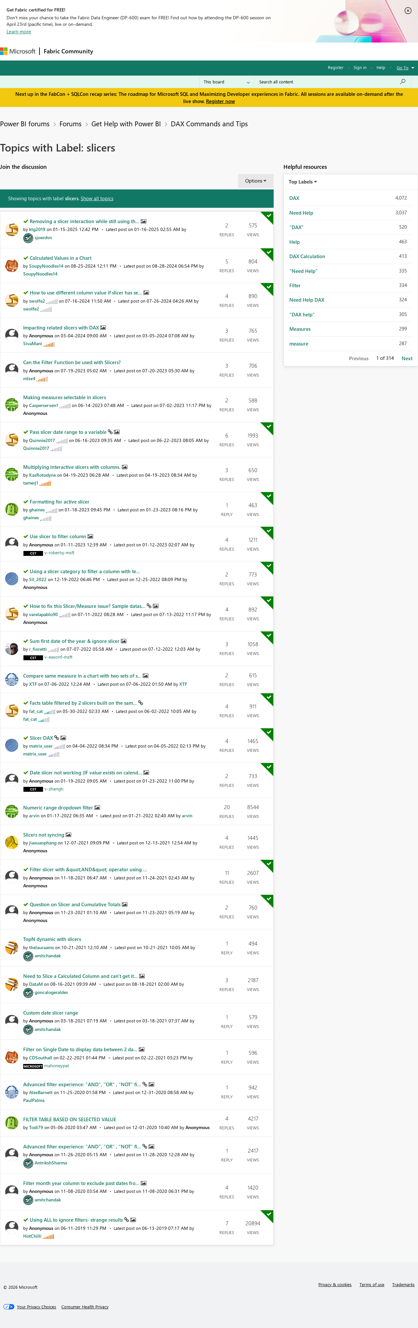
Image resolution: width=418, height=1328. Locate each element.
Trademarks (403, 1284)
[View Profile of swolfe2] (37, 301)
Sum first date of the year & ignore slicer (75, 641)
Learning (247, 51)
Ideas (163, 51)
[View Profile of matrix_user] (41, 746)
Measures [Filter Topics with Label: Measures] (300, 329)
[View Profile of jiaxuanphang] (42, 842)
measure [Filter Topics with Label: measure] (298, 343)
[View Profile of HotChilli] (32, 1236)
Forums (108, 51)
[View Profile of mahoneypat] (56, 1065)
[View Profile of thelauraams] (41, 947)
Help (381, 67)
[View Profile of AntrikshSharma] (51, 1162)
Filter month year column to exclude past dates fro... (82, 1183)
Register (336, 67)
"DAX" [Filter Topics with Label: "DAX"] (296, 227)
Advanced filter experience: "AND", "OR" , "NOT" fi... (82, 1084)
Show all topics (97, 198)
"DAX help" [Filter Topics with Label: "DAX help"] (302, 314)
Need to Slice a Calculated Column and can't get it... (81, 976)
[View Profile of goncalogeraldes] (51, 992)
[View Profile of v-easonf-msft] (58, 657)
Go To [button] (403, 67)
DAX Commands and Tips (209, 123)
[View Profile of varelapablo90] (43, 614)
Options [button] (253, 180)
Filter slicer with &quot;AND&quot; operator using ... (88, 869)
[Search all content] (332, 82)
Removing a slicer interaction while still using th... (85, 221)
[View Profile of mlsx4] (29, 378)
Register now (220, 101)
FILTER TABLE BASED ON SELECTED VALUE (69, 1119)
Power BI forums (25, 123)
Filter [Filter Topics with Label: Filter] (295, 285)
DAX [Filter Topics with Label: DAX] (294, 198)
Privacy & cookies (335, 1284)
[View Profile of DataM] (36, 984)
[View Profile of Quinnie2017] (42, 440)
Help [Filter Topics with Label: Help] (294, 242)
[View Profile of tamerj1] (30, 483)
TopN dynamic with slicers (52, 939)
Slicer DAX (42, 738)
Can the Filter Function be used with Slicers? (72, 362)
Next (407, 358)
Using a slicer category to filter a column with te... (85, 571)
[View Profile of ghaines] (37, 509)
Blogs (222, 51)
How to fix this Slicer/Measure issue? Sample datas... (88, 606)
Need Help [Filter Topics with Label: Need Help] (301, 212)
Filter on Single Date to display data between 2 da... (81, 1049)
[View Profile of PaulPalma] (33, 1100)
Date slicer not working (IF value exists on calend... (86, 772)
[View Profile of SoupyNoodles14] (46, 266)
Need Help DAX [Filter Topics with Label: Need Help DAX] (306, 299)
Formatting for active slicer (59, 501)
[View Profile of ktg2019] (37, 229)
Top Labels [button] (301, 181)
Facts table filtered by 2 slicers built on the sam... (84, 702)
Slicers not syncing (44, 834)
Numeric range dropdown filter (58, 807)
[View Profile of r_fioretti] (38, 649)
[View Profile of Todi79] (36, 1127)
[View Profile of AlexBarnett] (41, 1092)
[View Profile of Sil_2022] (38, 579)
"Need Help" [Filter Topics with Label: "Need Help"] (303, 271)
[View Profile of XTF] (33, 684)
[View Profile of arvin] (34, 815)
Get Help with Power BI (126, 123)
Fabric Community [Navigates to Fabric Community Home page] (68, 51)
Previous (358, 358)
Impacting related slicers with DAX (61, 327)
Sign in (360, 67)
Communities (192, 51)
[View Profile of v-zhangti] (53, 788)
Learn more (19, 31)
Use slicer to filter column (59, 536)
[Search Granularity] (227, 82)
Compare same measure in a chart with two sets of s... (83, 675)
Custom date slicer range (50, 1012)
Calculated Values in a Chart (60, 258)
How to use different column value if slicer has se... (86, 292)
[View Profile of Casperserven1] (43, 405)
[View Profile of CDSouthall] (40, 1057)
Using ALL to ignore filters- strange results (77, 1219)
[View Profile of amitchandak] (48, 955)
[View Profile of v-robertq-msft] (59, 552)
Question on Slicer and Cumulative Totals (76, 904)
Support (274, 51)
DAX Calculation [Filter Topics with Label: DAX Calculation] (307, 256)
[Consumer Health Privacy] (84, 1307)
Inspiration (137, 51)
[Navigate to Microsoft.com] (17, 51)
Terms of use (372, 1284)
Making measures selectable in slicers (64, 397)
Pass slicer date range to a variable (69, 432)
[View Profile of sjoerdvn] (43, 237)
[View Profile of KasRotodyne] (42, 475)
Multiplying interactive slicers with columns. (72, 467)
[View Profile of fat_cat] (36, 711)
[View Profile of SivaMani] (32, 343)
